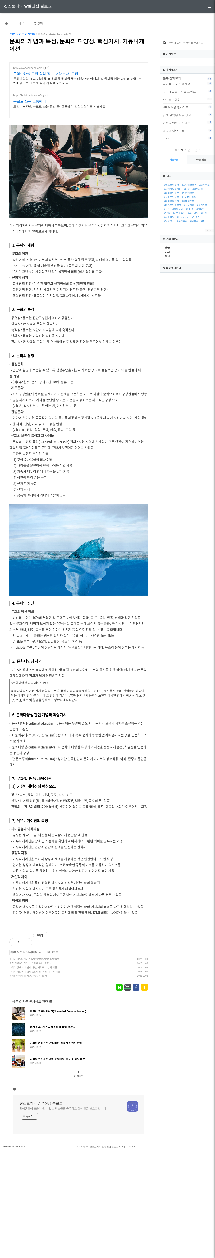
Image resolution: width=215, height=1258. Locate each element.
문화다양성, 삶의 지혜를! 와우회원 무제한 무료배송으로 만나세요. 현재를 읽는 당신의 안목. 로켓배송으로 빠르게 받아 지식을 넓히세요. (77, 81)
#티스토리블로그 (172, 252)
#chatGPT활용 (189, 244)
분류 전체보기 (172, 125)
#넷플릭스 (169, 268)
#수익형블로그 (189, 232)
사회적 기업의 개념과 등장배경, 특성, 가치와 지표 (34, 1025)
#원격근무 (204, 232)
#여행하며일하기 (172, 236)
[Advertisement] (78, 957)
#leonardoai (183, 264)
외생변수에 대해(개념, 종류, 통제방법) (28, 1029)
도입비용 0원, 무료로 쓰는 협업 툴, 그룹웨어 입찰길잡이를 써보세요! (59, 106)
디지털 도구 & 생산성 (187, 131)
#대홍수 (194, 268)
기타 (187, 186)
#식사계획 (189, 252)
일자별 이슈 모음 (187, 178)
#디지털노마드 (171, 240)
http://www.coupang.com (27, 67)
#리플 (187, 236)
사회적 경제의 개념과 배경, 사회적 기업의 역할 (33, 1020)
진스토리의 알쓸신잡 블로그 (28, 6)
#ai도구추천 (179, 260)
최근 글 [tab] (174, 207)
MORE (210, 278)
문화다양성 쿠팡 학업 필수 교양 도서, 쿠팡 (45, 74)
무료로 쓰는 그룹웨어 (29, 101)
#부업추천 (182, 268)
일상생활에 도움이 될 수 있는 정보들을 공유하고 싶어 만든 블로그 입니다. (63, 1161)
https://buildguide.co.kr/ (27, 95)
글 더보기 (78, 1129)
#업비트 (190, 256)
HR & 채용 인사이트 (187, 154)
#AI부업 (201, 256)
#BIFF (204, 268)
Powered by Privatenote (14, 1200)
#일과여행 (197, 236)
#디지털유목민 (171, 248)
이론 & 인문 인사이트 (23, 33)
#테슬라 (196, 264)
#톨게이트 (202, 252)
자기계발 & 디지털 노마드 (187, 139)
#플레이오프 (188, 248)
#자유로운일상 (171, 232)
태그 (21, 23)
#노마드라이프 (171, 244)
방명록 (38, 23)
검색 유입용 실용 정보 (187, 162)
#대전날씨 (177, 256)
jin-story (42, 33)
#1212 (167, 260)
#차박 (167, 256)
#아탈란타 (169, 264)
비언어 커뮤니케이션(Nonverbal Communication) (34, 1012)
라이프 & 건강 (187, 147)
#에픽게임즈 (188, 240)
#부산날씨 (193, 260)
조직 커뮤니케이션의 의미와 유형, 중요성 (30, 1016)
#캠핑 (204, 260)
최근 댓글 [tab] (201, 207)
